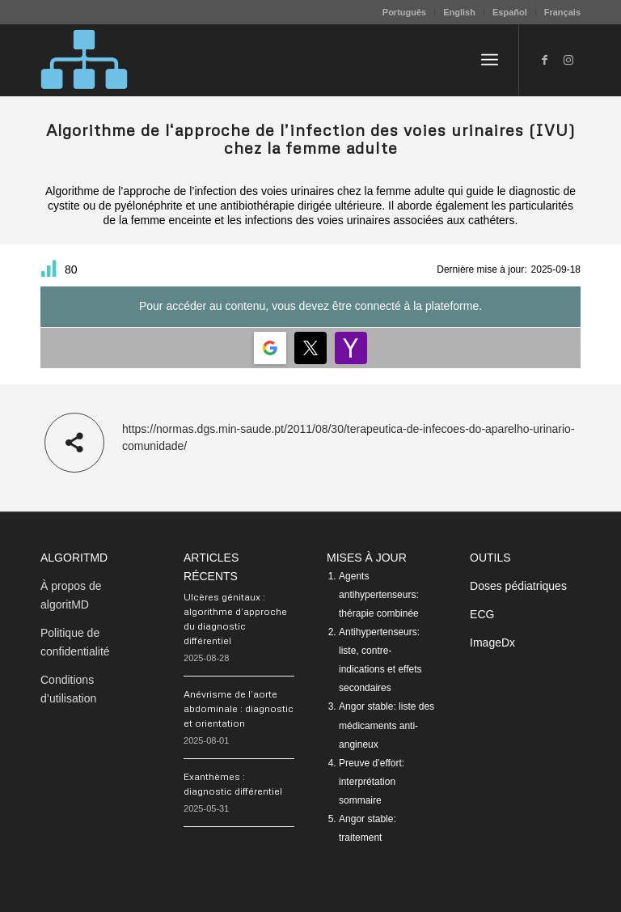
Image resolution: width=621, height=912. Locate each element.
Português (404, 12)
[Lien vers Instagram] (568, 60)
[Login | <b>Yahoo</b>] (351, 348)
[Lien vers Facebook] (544, 60)
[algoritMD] (84, 59)
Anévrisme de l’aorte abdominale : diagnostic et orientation (239, 708)
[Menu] (489, 60)
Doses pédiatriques (518, 585)
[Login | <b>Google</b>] (270, 348)
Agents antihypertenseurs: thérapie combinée (379, 595)
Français (562, 12)
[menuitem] (404, 12)
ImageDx (492, 642)
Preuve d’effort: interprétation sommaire (371, 781)
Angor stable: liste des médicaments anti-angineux (386, 725)
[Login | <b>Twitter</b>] (310, 348)
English (459, 12)
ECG (482, 614)
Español (509, 12)
